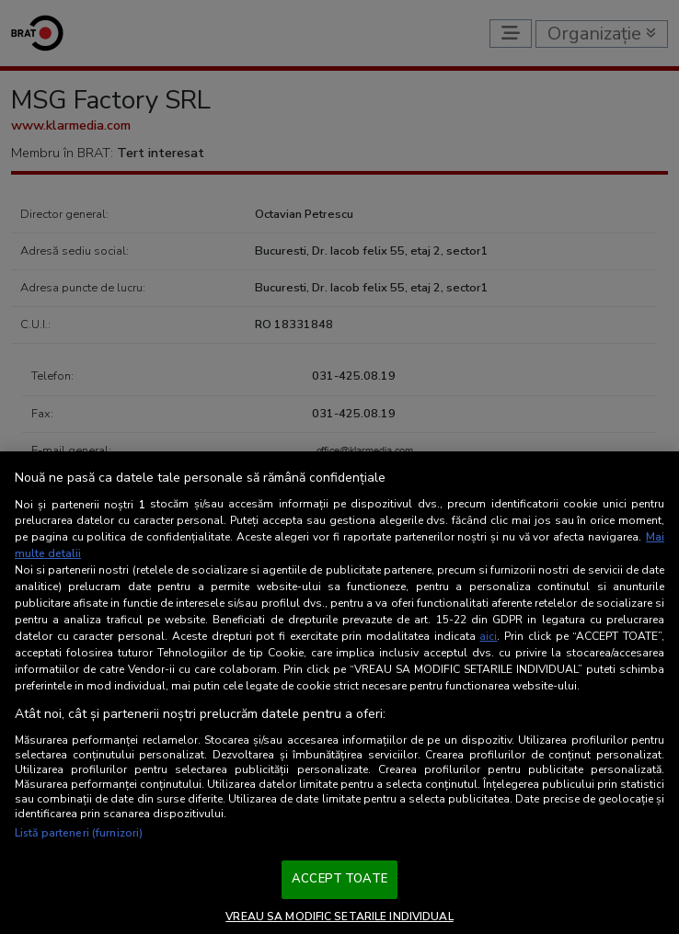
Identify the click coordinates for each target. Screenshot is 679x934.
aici (488, 636)
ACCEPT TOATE (339, 879)
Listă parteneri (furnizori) (79, 833)
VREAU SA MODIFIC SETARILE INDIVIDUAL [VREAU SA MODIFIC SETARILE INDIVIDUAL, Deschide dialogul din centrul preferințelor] (339, 916)
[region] (339, 692)
